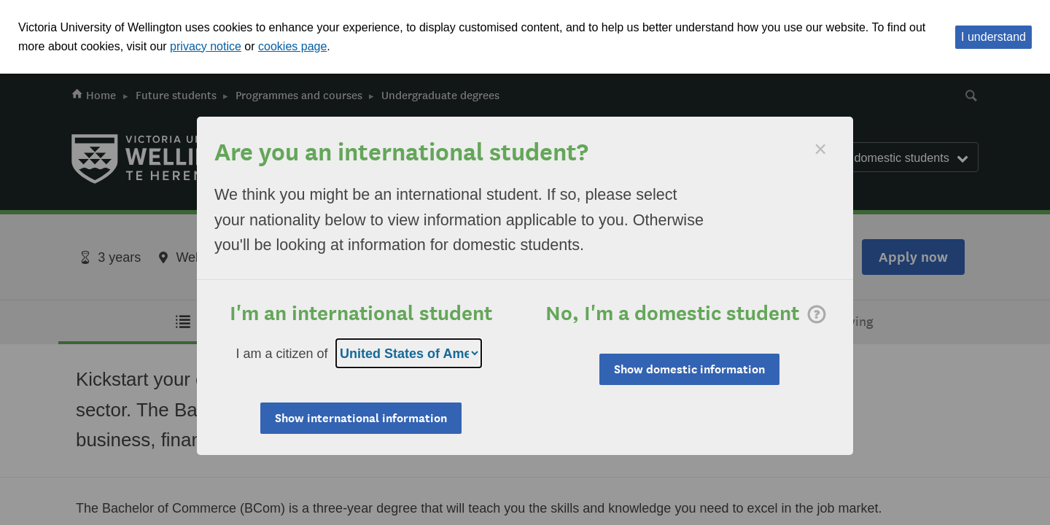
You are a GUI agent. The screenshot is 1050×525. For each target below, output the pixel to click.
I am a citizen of (282, 353)
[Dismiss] (820, 149)
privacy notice (205, 46)
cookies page (292, 46)
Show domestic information (689, 369)
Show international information (361, 418)
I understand (993, 37)
